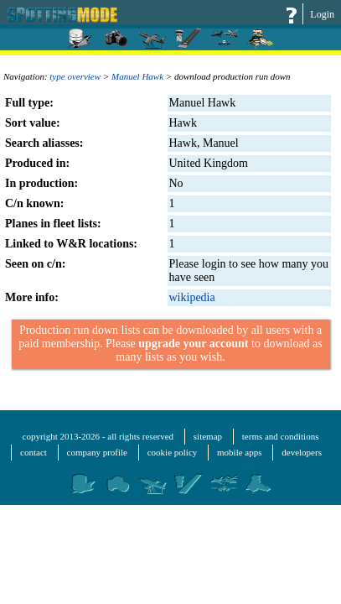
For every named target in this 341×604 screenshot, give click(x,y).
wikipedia (192, 297)
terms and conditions (280, 436)
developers (302, 452)
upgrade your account (193, 343)
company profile (97, 452)
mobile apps (239, 452)
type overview (75, 76)
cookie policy (172, 452)
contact (33, 452)
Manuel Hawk (137, 76)
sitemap (208, 436)
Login (322, 14)
